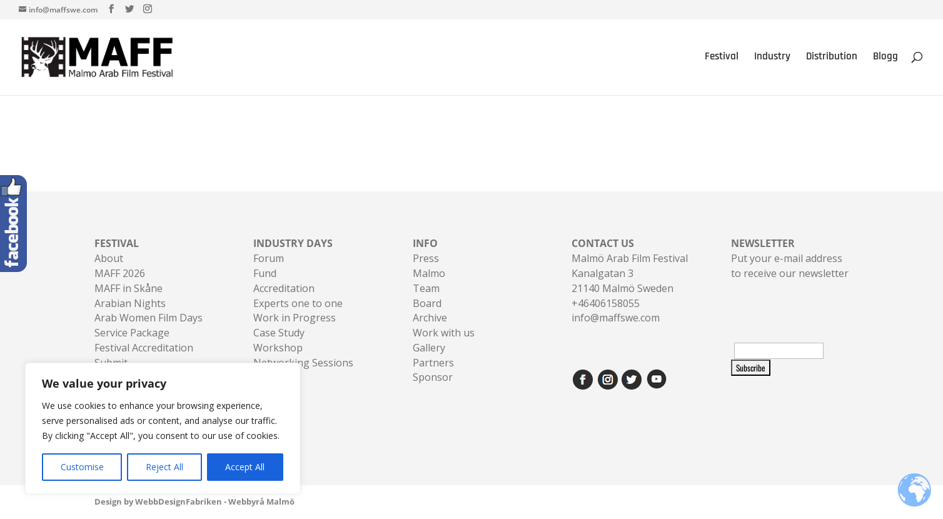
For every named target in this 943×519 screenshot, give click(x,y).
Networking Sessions (303, 363)
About (108, 258)
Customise (82, 467)
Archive (430, 318)
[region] (162, 428)
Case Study (279, 333)
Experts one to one (298, 303)
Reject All (164, 467)
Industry (772, 58)
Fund (264, 273)
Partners (433, 363)
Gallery (429, 348)
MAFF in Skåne (128, 288)
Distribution (831, 58)
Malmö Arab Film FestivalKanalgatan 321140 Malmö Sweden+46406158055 (630, 273)
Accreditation (284, 288)
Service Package (131, 333)
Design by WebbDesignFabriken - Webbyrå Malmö (194, 501)
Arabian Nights (130, 303)
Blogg (885, 58)
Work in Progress (294, 318)
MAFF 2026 (119, 273)
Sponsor (433, 377)
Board (427, 303)
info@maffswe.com (616, 318)
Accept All (245, 467)
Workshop (278, 348)
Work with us (444, 333)
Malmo (429, 273)
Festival (722, 58)
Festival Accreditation (143, 348)
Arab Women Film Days (148, 318)
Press (426, 258)
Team (426, 288)
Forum (268, 258)
